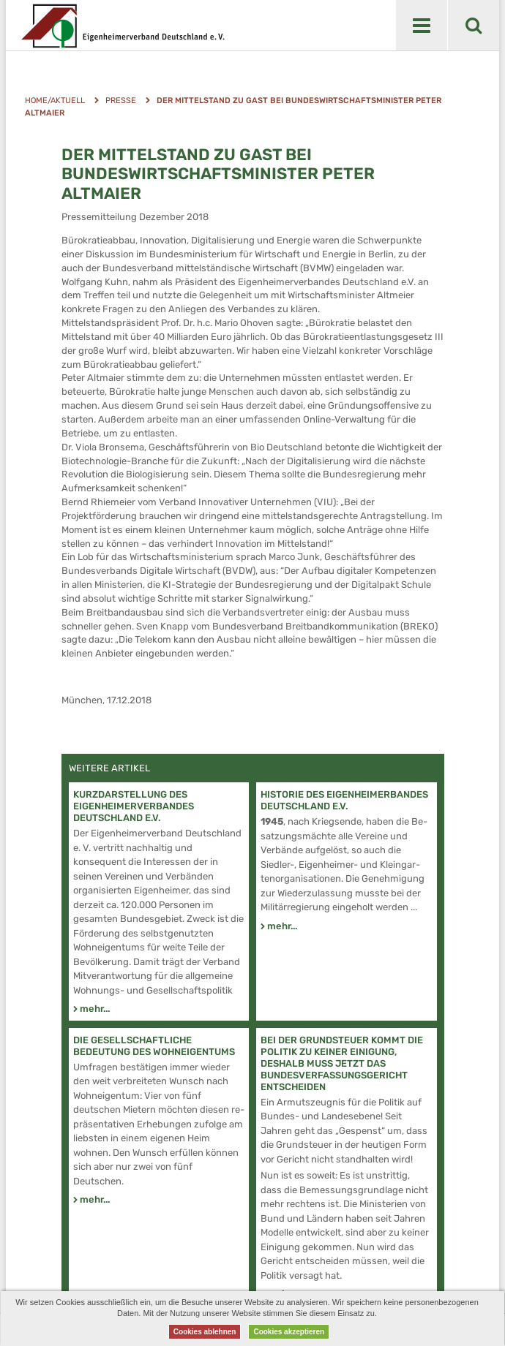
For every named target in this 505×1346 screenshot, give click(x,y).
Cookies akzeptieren (288, 1332)
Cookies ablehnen (204, 1332)
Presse (120, 100)
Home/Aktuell (55, 100)
